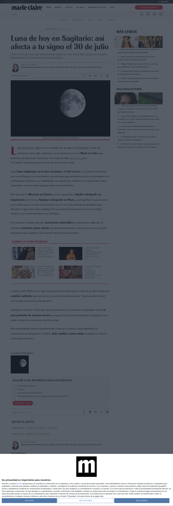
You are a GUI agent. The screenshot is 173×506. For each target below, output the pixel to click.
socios (19, 483)
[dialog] (86, 480)
